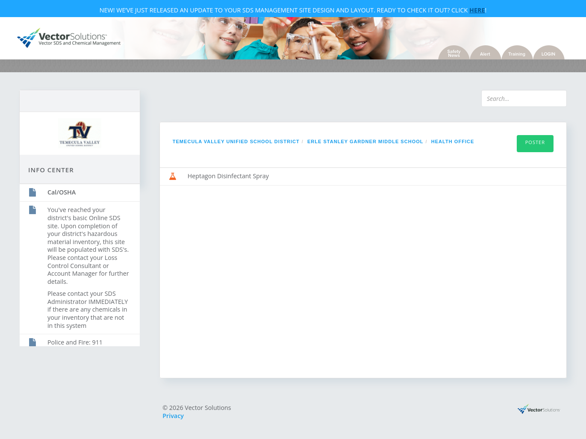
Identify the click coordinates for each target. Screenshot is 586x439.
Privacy (173, 416)
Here (477, 10)
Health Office (452, 141)
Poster (535, 142)
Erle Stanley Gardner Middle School (365, 141)
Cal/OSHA (61, 192)
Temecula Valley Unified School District (236, 141)
